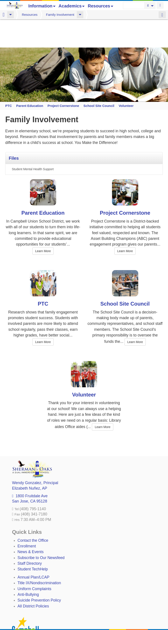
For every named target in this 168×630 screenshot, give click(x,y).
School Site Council (98, 77)
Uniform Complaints (34, 560)
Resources (100, 6)
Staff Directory (30, 535)
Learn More (43, 223)
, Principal (35, 454)
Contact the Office (33, 512)
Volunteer (125, 77)
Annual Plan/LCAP (33, 549)
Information (42, 6)
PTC (8, 77)
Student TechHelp (33, 541)
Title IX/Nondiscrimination (39, 554)
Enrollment (27, 518)
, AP (29, 460)
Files (14, 129)
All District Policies (33, 578)
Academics (72, 6)
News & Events (31, 523)
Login (160, 5)
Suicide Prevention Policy (39, 572)
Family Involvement (60, 14)
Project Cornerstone (63, 77)
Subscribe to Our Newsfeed (41, 529)
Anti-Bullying (28, 566)
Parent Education (29, 77)
